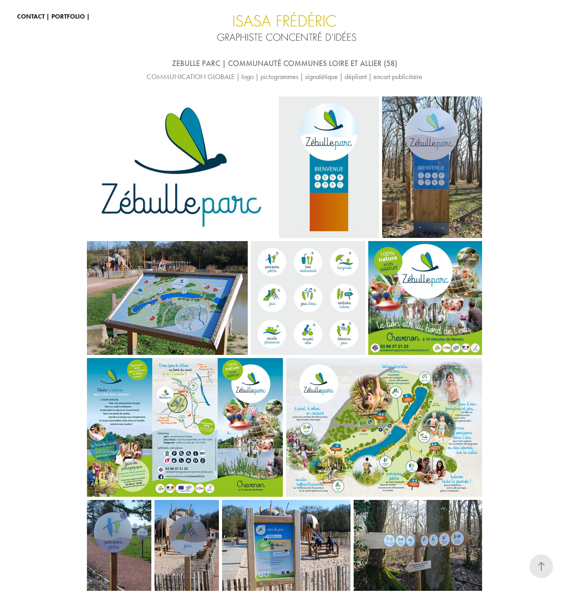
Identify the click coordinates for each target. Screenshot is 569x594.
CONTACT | (33, 16)
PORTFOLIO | (70, 16)
